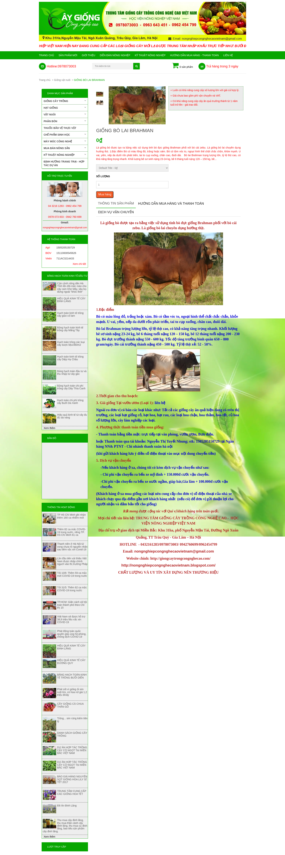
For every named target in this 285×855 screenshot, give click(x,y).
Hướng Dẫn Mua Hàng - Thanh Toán (194, 55)
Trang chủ (46, 55)
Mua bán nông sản (65, 148)
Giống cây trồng (65, 101)
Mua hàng (104, 194)
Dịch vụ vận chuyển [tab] (116, 212)
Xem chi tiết (79, 263)
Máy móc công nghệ (65, 141)
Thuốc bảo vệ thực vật (60, 128)
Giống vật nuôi (62, 80)
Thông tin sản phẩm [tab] (116, 203)
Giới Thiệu (88, 55)
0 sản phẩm (182, 66)
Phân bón (65, 121)
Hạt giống (65, 107)
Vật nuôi (65, 114)
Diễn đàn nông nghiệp (115, 55)
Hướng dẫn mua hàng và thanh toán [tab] (171, 203)
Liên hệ (228, 55)
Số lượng (103, 176)
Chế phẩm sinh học (65, 134)
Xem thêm (49, 428)
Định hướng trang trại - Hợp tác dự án (64, 163)
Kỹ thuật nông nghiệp (150, 55)
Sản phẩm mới (68, 55)
